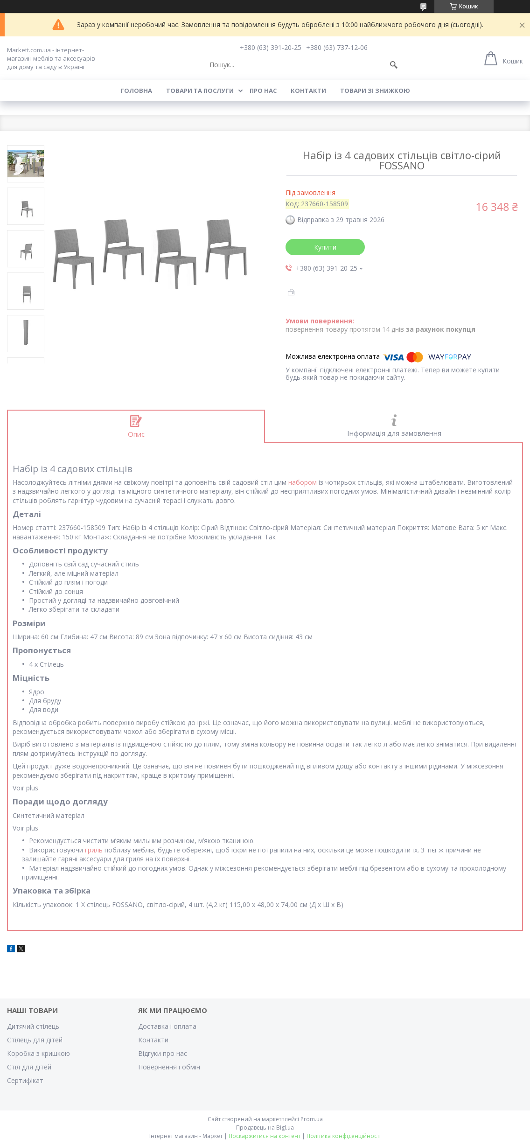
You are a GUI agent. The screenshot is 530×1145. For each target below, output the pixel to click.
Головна (136, 90)
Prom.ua (311, 1119)
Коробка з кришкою (38, 1053)
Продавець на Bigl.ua (265, 1127)
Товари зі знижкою (375, 90)
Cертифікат (25, 1080)
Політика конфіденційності (344, 1136)
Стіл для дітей (29, 1066)
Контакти (308, 90)
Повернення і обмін (169, 1066)
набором (302, 482)
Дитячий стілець (33, 1026)
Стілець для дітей (35, 1039)
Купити (325, 247)
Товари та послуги (200, 90)
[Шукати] (394, 65)
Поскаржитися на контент (264, 1136)
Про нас (263, 90)
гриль (94, 849)
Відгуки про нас (162, 1053)
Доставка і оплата (167, 1026)
